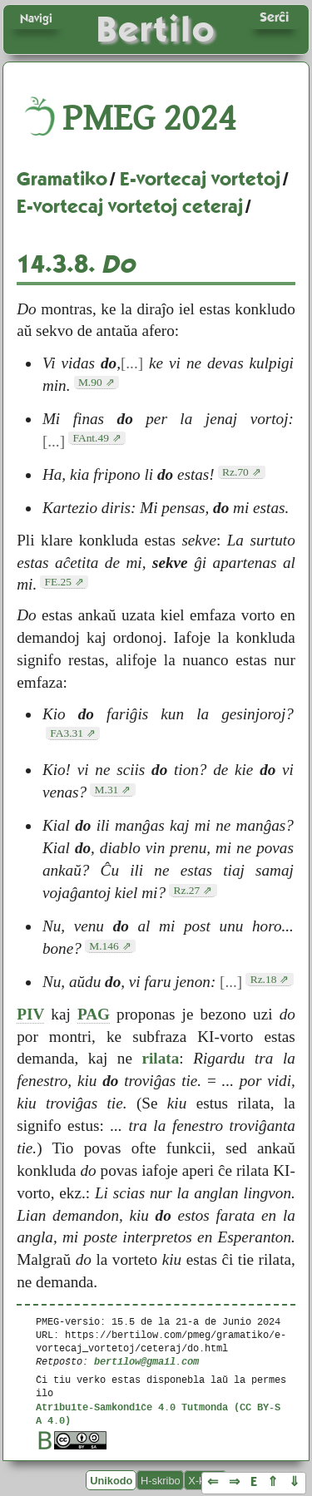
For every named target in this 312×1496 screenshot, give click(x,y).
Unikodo (111, 1480)
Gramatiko (62, 178)
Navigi (36, 18)
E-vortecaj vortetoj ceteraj (130, 206)
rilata (161, 1058)
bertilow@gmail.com (146, 1361)
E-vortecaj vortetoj (200, 178)
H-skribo (161, 1480)
